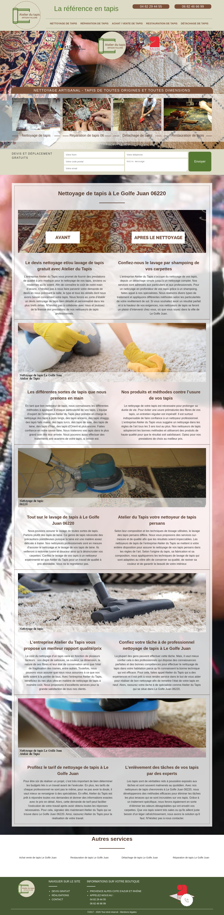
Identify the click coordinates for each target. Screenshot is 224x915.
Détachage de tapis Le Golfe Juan (140, 857)
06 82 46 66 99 (98, 903)
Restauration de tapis (161, 23)
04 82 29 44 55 (98, 899)
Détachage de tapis (194, 23)
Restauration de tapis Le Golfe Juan (89, 857)
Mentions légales (128, 912)
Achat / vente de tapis (127, 23)
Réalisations (60, 895)
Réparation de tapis (94, 23)
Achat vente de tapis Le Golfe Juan (38, 857)
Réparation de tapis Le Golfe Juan (191, 857)
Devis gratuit (61, 891)
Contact (57, 899)
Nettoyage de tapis (63, 23)
